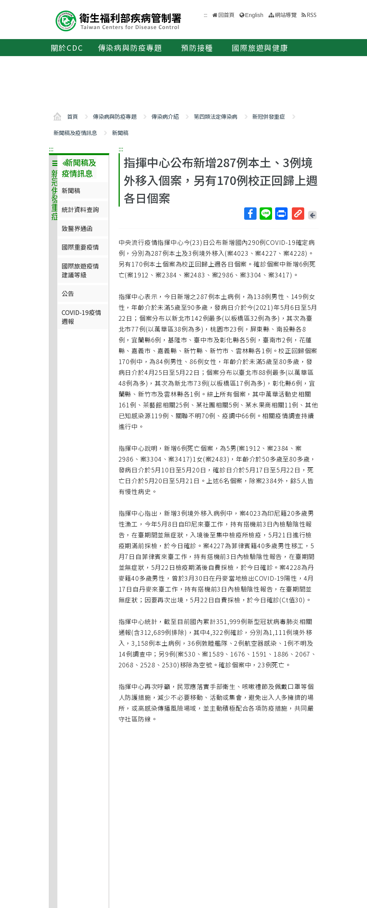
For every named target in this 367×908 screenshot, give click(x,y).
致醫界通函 (77, 228)
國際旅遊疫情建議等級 (80, 270)
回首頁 (226, 14)
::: (51, 148)
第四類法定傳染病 (215, 116)
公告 (68, 293)
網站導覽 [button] (285, 14)
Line (265, 213)
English (254, 15)
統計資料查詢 (80, 209)
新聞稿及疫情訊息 (75, 132)
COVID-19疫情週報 (81, 316)
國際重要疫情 (80, 246)
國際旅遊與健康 (260, 47)
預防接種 (197, 47)
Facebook (250, 213)
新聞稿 (120, 132)
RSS (312, 14)
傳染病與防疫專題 (130, 47)
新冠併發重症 (268, 116)
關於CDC (67, 47)
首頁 (72, 116)
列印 (281, 213)
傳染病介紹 (165, 116)
